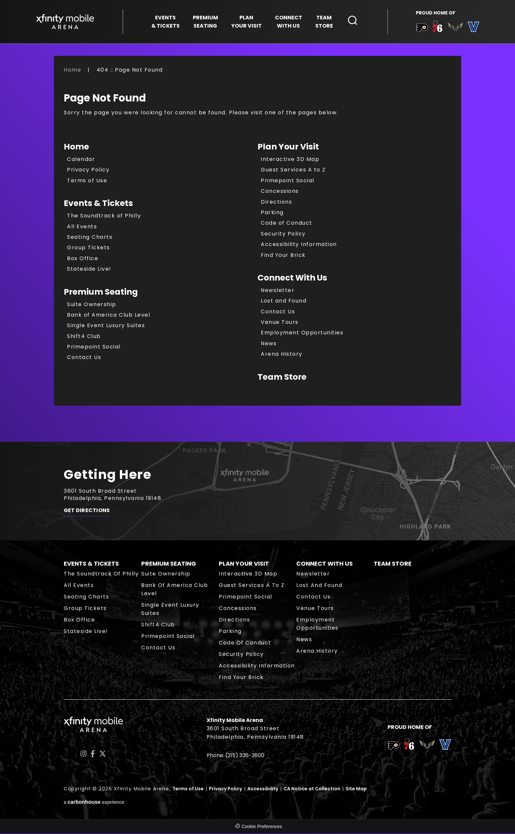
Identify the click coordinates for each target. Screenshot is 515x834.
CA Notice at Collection (311, 789)
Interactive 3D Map (290, 160)
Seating (205, 22)
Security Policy (283, 234)
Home (72, 70)
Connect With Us (292, 278)
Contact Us (84, 358)
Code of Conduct (286, 224)
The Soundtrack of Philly (104, 216)
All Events (82, 227)
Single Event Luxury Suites (106, 326)
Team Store (282, 377)
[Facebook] (93, 754)
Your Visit (246, 22)
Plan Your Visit (288, 147)
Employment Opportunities (302, 333)
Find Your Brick (283, 255)
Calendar (81, 160)
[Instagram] (83, 754)
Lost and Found (283, 301)
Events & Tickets (98, 204)
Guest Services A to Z (293, 170)
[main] (257, 254)
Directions (276, 202)
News (269, 344)
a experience (94, 803)
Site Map (356, 789)
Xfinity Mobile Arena (65, 22)
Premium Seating (101, 292)
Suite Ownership (91, 305)
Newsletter (277, 291)
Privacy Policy (88, 170)
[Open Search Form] (352, 20)
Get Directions (87, 511)
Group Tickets (88, 248)
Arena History (281, 355)
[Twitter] (102, 754)
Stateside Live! (89, 270)
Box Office (82, 259)
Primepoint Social (94, 347)
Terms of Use (87, 181)
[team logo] (421, 29)
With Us (288, 22)
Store (324, 22)
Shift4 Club (84, 337)
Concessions (280, 192)
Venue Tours (280, 323)
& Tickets (165, 22)
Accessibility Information (299, 245)
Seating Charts (89, 237)
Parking (272, 213)
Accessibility (262, 789)
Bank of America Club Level (108, 315)
